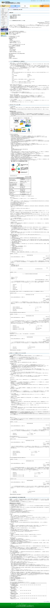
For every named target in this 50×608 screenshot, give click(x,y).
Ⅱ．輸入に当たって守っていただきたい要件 (14, 36)
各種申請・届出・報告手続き (15, 7)
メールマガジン (3, 21)
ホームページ (44, 384)
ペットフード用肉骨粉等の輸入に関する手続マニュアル (25, 27)
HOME (9, 7)
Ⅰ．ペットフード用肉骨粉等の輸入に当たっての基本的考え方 (16, 31)
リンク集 (19, 603)
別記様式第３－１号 (26, 229)
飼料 (11, 7)
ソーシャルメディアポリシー (35, 603)
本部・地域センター (4, 22)
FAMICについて (3, 8)
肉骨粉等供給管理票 (46, 155)
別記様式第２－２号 (14, 220)
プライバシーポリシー (28, 603)
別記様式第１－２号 (20, 210)
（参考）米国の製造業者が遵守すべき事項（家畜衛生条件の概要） (17, 53)
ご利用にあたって (23, 603)
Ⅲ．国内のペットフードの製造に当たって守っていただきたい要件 (17, 44)
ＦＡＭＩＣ (24, 208)
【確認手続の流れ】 (11, 38)
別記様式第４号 (43, 401)
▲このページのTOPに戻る (46, 601)
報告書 (37, 212)
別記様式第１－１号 (29, 387)
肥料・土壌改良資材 (3, 6)
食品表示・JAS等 (42, 6)
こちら (20, 234)
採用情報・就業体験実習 (4, 12)
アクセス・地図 (15, 603)
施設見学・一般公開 (4, 13)
